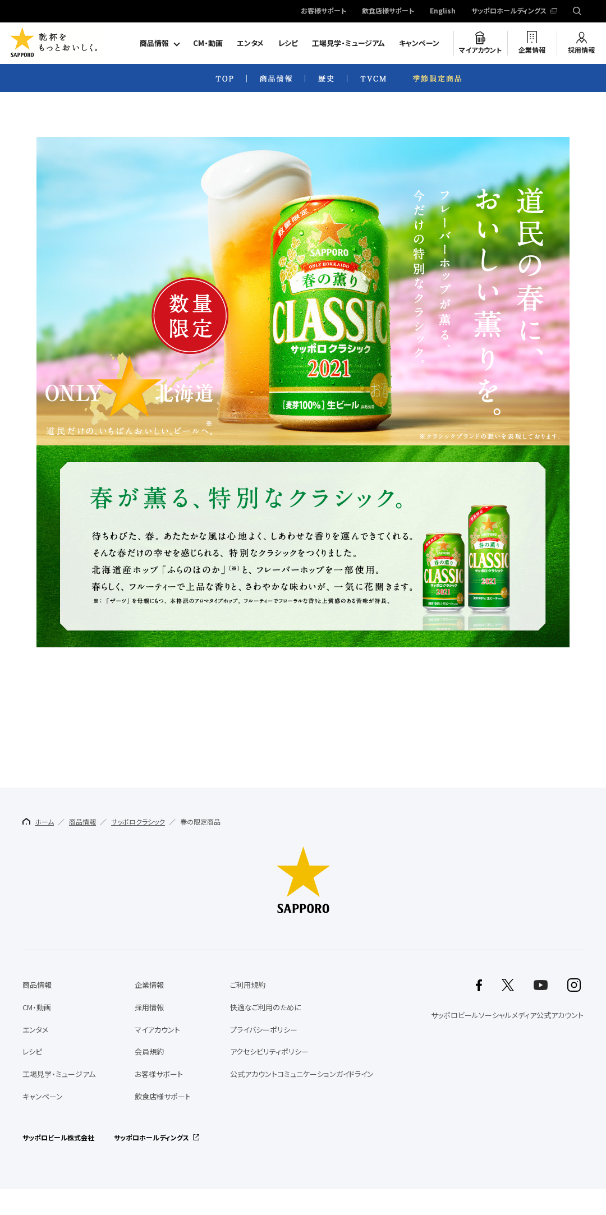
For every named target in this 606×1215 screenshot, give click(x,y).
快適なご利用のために (265, 1007)
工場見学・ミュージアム (348, 43)
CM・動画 (208, 43)
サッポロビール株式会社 (58, 1138)
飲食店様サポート (388, 11)
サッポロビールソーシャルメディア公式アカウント (507, 1015)
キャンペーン (419, 43)
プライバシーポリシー (263, 1029)
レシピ (288, 43)
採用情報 (581, 50)
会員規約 (149, 1051)
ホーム (38, 822)
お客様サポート (323, 11)
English (443, 11)
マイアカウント (480, 50)
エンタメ (250, 43)
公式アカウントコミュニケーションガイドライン (302, 1074)
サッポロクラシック (138, 822)
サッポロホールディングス (509, 11)
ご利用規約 (247, 984)
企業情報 (531, 50)
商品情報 (154, 43)
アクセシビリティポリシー (269, 1051)
